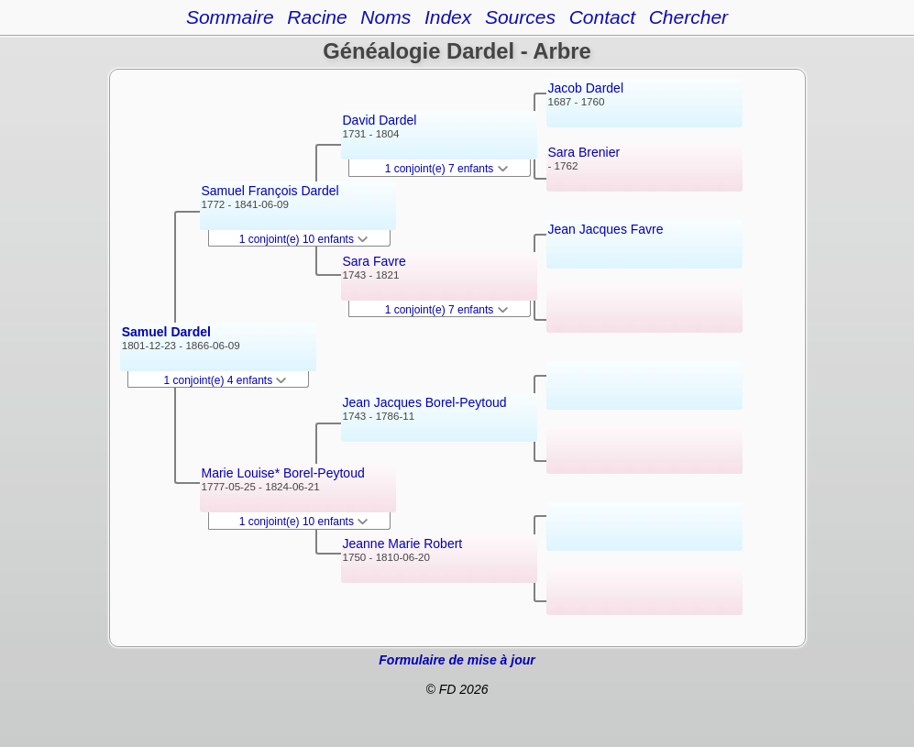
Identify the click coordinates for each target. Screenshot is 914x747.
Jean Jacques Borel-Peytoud (425, 402)
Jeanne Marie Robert (403, 543)
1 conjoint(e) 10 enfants (304, 239)
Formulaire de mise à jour (456, 660)
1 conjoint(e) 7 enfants (446, 168)
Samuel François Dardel (270, 190)
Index (447, 16)
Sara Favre (374, 261)
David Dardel (380, 120)
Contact (602, 16)
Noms (385, 16)
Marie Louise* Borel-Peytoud (283, 473)
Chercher (688, 16)
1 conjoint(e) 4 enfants (225, 380)
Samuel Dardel (166, 331)
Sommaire (230, 16)
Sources (520, 16)
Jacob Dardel (586, 88)
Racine (317, 16)
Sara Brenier (584, 152)
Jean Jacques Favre (606, 229)
